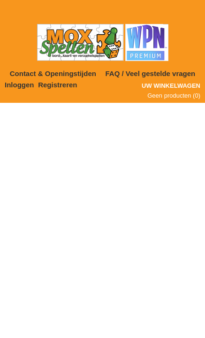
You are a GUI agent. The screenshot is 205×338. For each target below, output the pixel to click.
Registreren (57, 85)
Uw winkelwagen (171, 85)
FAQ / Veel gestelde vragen (151, 73)
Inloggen (19, 85)
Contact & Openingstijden (53, 73)
